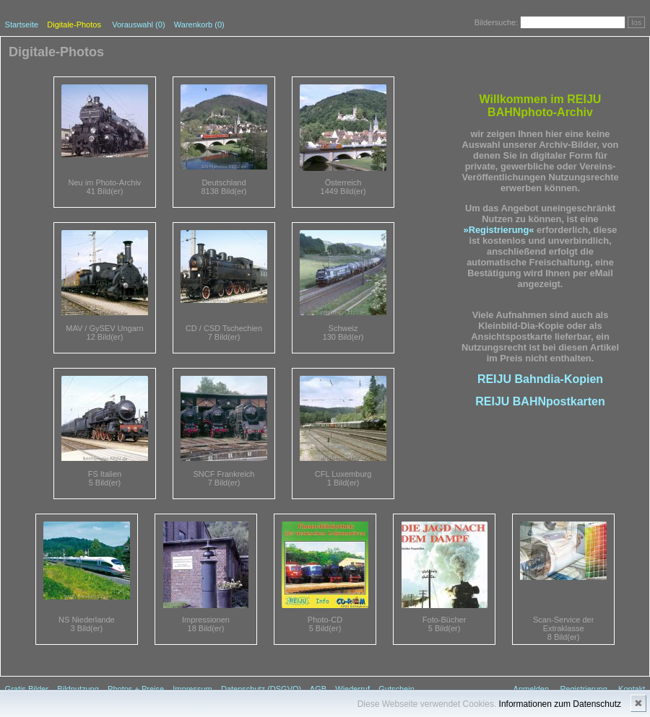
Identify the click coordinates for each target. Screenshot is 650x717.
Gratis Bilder (27, 689)
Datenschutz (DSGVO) (261, 689)
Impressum (192, 689)
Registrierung (583, 689)
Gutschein (396, 689)
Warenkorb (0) (199, 24)
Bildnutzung (78, 689)
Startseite (21, 24)
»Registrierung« (499, 229)
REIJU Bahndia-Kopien (540, 379)
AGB (318, 689)
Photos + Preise (136, 689)
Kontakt (631, 689)
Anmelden (532, 689)
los (636, 22)
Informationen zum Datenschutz (560, 704)
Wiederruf (352, 689)
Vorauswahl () (138, 24)
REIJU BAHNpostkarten (540, 401)
